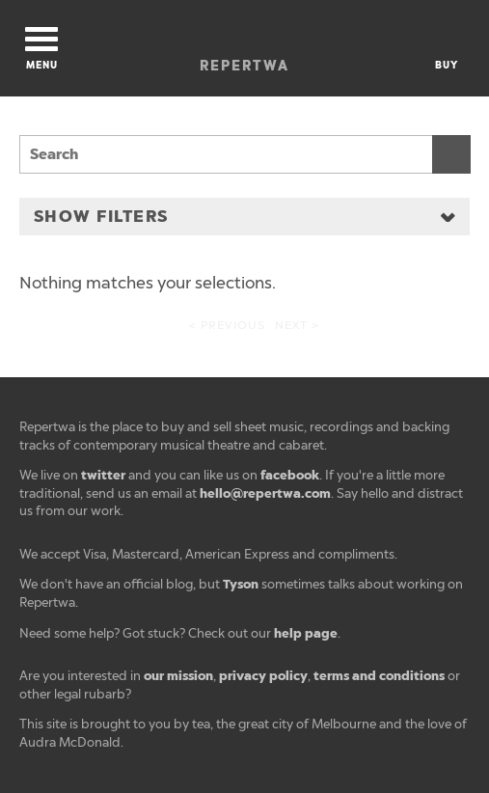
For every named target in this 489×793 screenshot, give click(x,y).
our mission (178, 676)
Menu (41, 49)
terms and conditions (379, 676)
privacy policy (263, 676)
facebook (289, 475)
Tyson (240, 584)
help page (306, 633)
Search (451, 154)
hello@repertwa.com (265, 493)
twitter (103, 475)
